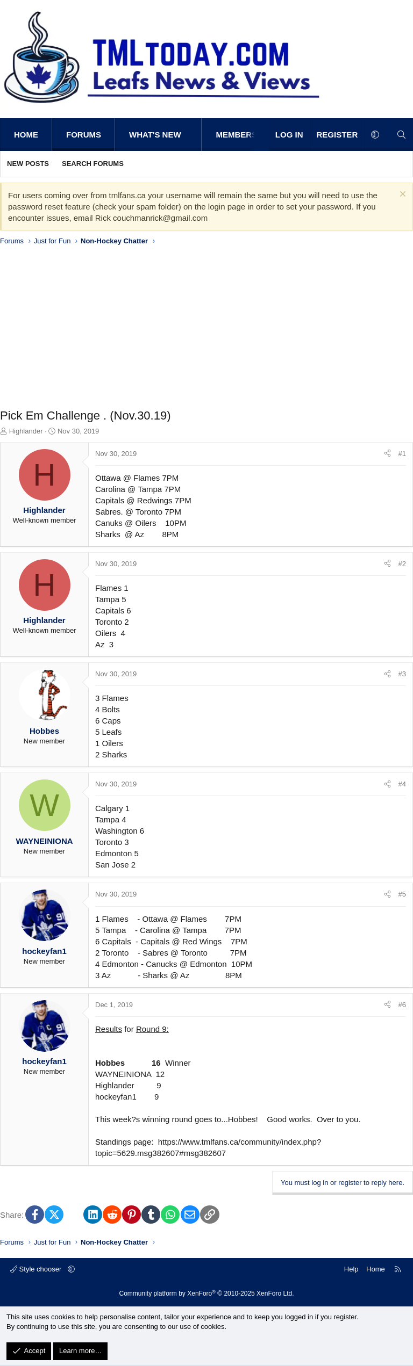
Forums (83, 134)
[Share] (387, 453)
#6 (402, 1005)
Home (26, 134)
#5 (402, 894)
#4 (402, 784)
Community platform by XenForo (206, 1293)
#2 (402, 564)
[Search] (401, 134)
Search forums (93, 164)
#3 (402, 674)
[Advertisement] (206, 330)
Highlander (26, 431)
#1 (402, 454)
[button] (192, 134)
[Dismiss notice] (401, 195)
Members (236, 134)
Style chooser (36, 1269)
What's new (155, 134)
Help (351, 1269)
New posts (28, 164)
